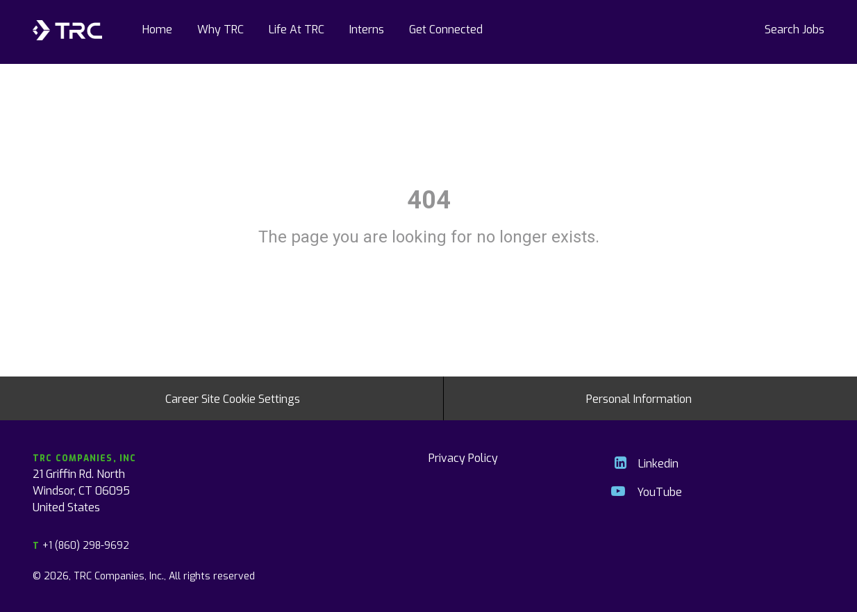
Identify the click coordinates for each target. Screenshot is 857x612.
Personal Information (639, 398)
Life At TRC (296, 28)
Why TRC (220, 28)
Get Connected (446, 28)
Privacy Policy (463, 457)
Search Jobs (794, 28)
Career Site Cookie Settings (232, 398)
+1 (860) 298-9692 (81, 545)
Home (157, 28)
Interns (366, 28)
